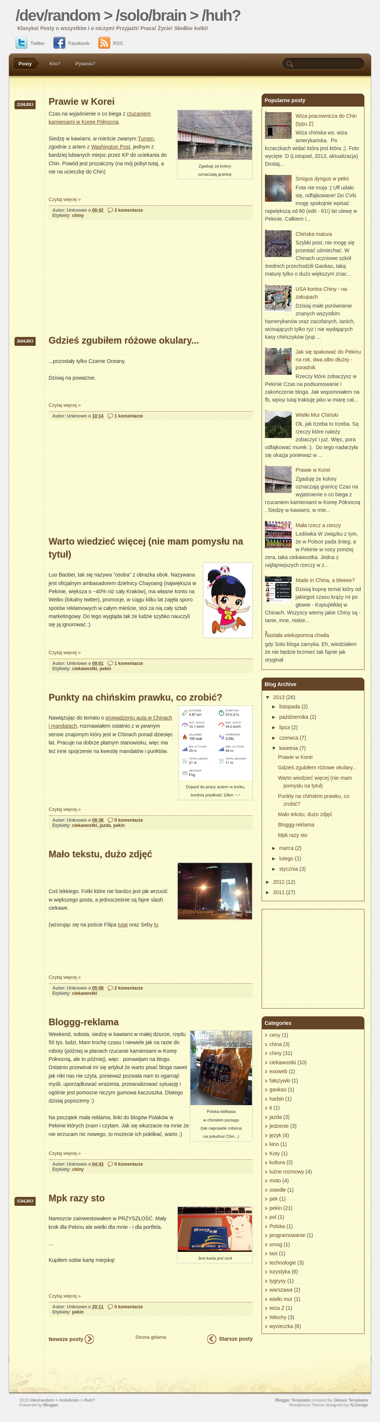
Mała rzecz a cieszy (318, 525)
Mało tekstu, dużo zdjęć (100, 854)
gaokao (277, 1090)
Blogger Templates (293, 1399)
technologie (282, 1263)
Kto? (54, 63)
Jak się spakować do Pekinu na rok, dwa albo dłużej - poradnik (328, 359)
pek (273, 1199)
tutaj (123, 925)
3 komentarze (129, 210)
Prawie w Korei (82, 101)
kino (274, 1144)
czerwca (288, 738)
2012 (279, 882)
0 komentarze (129, 820)
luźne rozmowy (286, 1172)
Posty (25, 63)
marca (286, 848)
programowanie (287, 1235)
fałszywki (279, 1081)
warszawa (280, 1290)
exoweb (278, 1071)
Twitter (30, 43)
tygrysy (277, 1281)
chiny (77, 215)
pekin (105, 668)
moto (275, 1181)
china (275, 1044)
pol (272, 1217)
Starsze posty (236, 1339)
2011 (279, 892)
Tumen (146, 139)
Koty (274, 1153)
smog (275, 1244)
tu (156, 925)
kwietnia (288, 748)
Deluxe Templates (351, 1399)
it (270, 1108)
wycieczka (281, 1326)
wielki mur (280, 1299)
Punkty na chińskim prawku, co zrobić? (135, 697)
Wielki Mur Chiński (317, 415)
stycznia (288, 869)
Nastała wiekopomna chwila (297, 635)
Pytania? (85, 63)
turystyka (279, 1272)
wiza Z (276, 1308)
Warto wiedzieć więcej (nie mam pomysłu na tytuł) (146, 547)
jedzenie (279, 1126)
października (293, 717)
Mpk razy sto (77, 1198)
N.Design (359, 1404)
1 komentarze (129, 416)
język (275, 1135)
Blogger (50, 1404)
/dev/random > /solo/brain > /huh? (128, 15)
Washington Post (110, 147)
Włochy (277, 1317)
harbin (276, 1099)
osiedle (277, 1190)
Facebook (71, 43)
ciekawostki (84, 668)
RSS (110, 43)
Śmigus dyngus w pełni (322, 179)
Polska (277, 1226)
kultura (277, 1162)
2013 (279, 697)
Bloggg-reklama (84, 1022)
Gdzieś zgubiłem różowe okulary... (124, 340)
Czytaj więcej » (65, 199)
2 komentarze (129, 988)
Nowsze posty (66, 1339)
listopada (289, 707)
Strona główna (150, 1337)
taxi (273, 1253)
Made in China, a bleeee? (325, 580)
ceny (275, 1035)
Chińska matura (314, 234)
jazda (105, 825)
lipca (284, 727)
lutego (286, 858)
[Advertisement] (104, 284)
